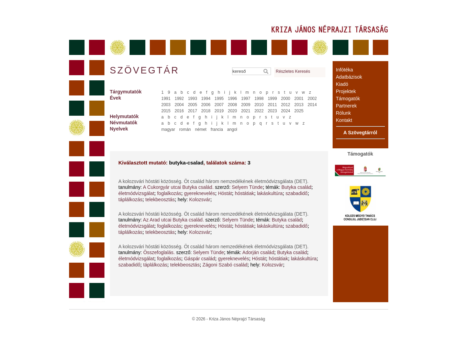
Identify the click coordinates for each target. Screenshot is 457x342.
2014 (312, 104)
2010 (259, 104)
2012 (285, 104)
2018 (206, 111)
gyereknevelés (199, 193)
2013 (299, 104)
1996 (232, 98)
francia (217, 129)
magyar (168, 129)
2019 (219, 111)
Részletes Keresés (293, 71)
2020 (232, 111)
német (201, 129)
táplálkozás (131, 199)
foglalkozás (169, 193)
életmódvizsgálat (136, 193)
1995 (219, 98)
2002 (312, 98)
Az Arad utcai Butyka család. (173, 220)
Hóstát (225, 193)
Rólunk (343, 113)
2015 (166, 111)
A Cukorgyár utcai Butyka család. (178, 187)
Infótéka (344, 69)
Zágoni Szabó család (224, 264)
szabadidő (297, 193)
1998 (259, 98)
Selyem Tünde (247, 187)
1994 (206, 98)
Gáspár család (199, 258)
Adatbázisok (349, 77)
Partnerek (346, 106)
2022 (259, 111)
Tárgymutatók (126, 91)
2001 (299, 98)
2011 (272, 104)
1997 (245, 98)
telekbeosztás (160, 199)
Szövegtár (144, 70)
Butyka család (296, 187)
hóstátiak (244, 193)
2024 (285, 111)
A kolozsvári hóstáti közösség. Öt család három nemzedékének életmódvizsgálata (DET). (214, 181)
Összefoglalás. (159, 252)
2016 (179, 111)
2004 (179, 104)
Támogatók (348, 98)
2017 (192, 111)
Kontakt (344, 120)
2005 (192, 104)
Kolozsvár (199, 199)
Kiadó (342, 84)
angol (232, 129)
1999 (272, 98)
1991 (166, 98)
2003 (166, 104)
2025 (299, 111)
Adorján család (258, 252)
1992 (179, 98)
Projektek (346, 91)
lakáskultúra (270, 193)
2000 (285, 98)
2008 (232, 104)
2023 (272, 111)
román (185, 129)
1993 (192, 98)
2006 (206, 104)
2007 (219, 104)
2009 (245, 104)
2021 (245, 111)
